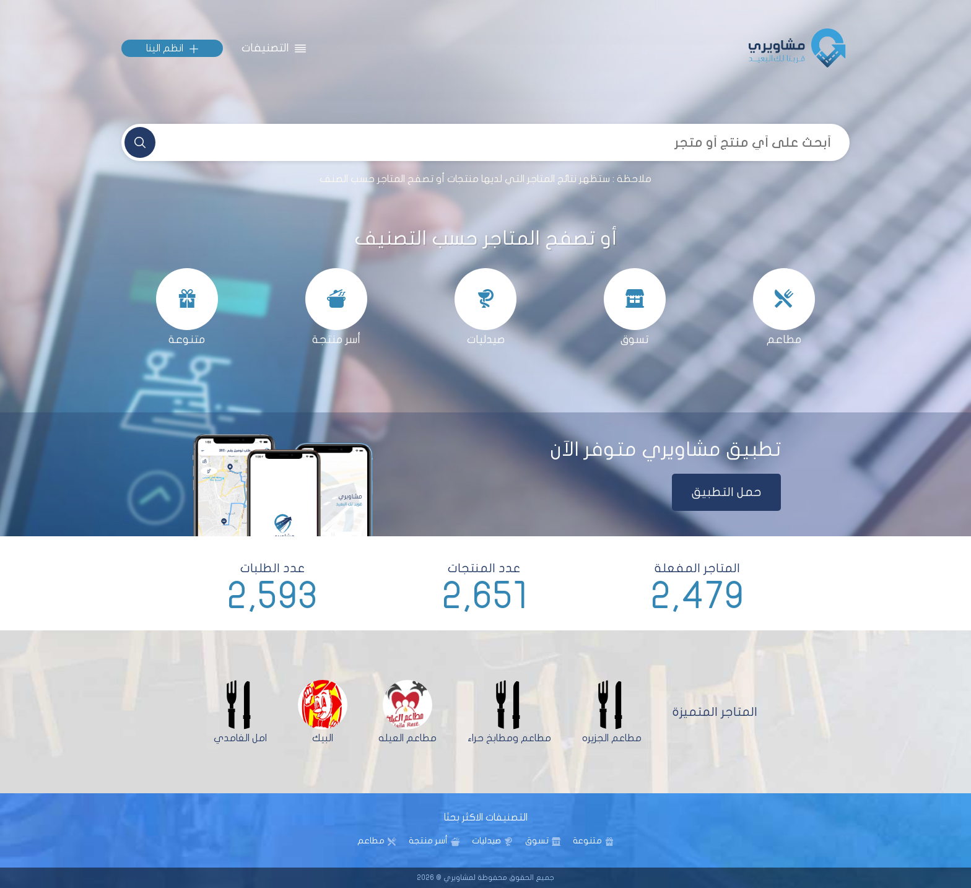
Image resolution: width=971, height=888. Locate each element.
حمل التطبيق (727, 491)
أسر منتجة (428, 840)
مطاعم (371, 840)
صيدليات (486, 840)
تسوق (537, 840)
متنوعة (587, 840)
